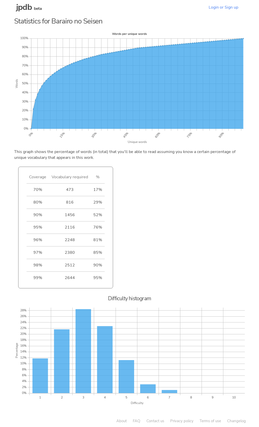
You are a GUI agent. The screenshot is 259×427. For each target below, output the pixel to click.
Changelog (236, 420)
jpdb (24, 7)
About (121, 420)
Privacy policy (181, 420)
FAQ (136, 420)
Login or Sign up (223, 7)
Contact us (155, 420)
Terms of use (210, 420)
